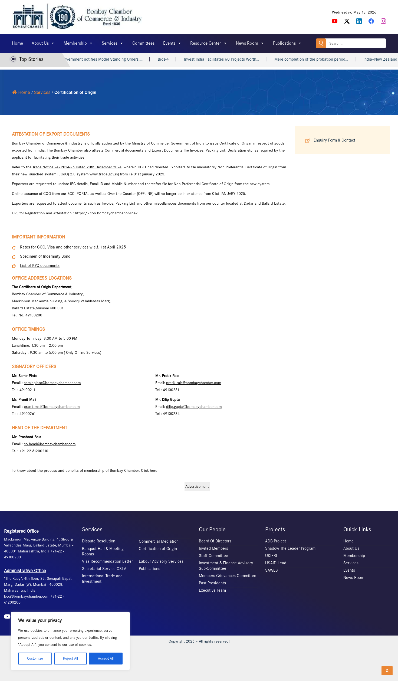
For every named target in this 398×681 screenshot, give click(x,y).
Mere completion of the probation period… (316, 59)
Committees (143, 43)
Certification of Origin (158, 548)
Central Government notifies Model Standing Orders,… (99, 59)
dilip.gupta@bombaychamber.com (194, 406)
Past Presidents (212, 583)
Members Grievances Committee (227, 575)
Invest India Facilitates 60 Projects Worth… (226, 59)
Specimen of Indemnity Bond (45, 256)
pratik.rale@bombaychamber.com (193, 382)
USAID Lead (275, 563)
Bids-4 (168, 59)
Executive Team (212, 590)
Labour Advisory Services (161, 561)
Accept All (106, 658)
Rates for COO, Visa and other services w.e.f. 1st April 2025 (74, 247)
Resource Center (208, 43)
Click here (149, 470)
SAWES (271, 570)
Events (172, 43)
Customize (35, 658)
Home (17, 43)
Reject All (70, 658)
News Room (250, 43)
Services (113, 43)
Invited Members (213, 548)
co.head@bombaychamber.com (49, 443)
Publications (287, 43)
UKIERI (271, 555)
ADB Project (275, 541)
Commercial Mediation (159, 541)
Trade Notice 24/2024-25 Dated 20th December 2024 (76, 167)
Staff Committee (213, 555)
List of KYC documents (40, 265)
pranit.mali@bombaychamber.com (52, 406)
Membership (78, 43)
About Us (43, 43)
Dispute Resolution (98, 541)
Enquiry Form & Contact (334, 140)
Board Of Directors (215, 541)
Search (321, 43)
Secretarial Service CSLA (104, 568)
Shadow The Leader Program (290, 548)
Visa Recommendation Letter (107, 561)
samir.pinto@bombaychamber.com (52, 382)
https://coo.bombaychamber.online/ (106, 213)
